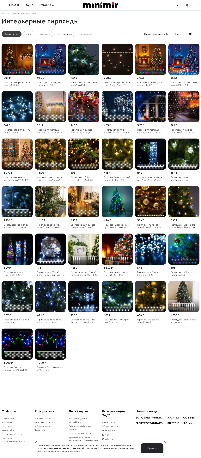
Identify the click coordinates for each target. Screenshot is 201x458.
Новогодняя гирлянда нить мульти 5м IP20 (17, 83)
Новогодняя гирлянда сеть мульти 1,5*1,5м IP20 (149, 131)
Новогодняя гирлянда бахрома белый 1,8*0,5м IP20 (49, 131)
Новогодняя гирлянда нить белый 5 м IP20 (83, 83)
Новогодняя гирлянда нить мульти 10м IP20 (150, 83)
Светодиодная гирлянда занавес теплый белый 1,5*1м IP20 (82, 226)
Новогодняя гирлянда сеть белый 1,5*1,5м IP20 (183, 131)
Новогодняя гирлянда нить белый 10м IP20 (17, 131)
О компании (8, 418)
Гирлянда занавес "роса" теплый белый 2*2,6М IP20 (83, 273)
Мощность (44, 34)
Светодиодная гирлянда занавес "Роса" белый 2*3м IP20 (16, 226)
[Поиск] (178, 5)
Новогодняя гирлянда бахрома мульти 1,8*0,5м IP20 (83, 131)
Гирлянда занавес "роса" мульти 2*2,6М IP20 (116, 273)
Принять (152, 448)
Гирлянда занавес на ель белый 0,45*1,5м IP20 (49, 321)
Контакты (7, 422)
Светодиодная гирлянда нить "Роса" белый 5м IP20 (149, 178)
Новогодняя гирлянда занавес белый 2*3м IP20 (16, 178)
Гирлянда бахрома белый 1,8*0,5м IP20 (16, 321)
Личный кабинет (43, 418)
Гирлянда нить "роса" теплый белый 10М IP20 (149, 226)
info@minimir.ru (110, 426)
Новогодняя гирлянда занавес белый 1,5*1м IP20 (117, 131)
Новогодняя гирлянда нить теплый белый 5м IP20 (117, 83)
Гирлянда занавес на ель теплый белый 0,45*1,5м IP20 (183, 226)
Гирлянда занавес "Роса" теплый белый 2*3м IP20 (50, 226)
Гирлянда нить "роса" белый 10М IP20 (148, 273)
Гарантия (40, 430)
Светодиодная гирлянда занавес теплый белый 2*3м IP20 (49, 178)
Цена (28, 34)
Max (105, 435)
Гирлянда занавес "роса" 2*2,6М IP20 (183, 321)
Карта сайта (8, 430)
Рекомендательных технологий (66, 448)
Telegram (108, 430)
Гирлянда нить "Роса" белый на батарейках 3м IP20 (49, 273)
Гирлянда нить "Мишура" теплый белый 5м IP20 (82, 178)
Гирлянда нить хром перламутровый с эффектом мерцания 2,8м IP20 (184, 178)
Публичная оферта (12, 434)
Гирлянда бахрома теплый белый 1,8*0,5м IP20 (117, 178)
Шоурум (6, 426)
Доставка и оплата (45, 422)
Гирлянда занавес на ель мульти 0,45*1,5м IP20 (116, 226)
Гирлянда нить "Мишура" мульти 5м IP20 (183, 273)
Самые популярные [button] (156, 34)
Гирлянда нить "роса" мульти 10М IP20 (15, 273)
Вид (177, 34)
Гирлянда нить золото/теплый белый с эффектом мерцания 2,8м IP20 (150, 321)
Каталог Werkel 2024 (80, 433)
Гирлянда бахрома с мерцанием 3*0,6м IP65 (15, 368)
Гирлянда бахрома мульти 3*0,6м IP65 (50, 368)
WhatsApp (109, 439)
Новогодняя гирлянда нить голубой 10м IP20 (184, 83)
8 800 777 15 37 (110, 422)
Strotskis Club (76, 422)
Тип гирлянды (64, 34)
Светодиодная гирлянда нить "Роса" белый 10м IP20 (82, 321)
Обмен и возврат (44, 426)
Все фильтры (12, 34)
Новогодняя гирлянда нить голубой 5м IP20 (50, 83)
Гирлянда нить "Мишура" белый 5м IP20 (116, 321)
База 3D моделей (78, 418)
